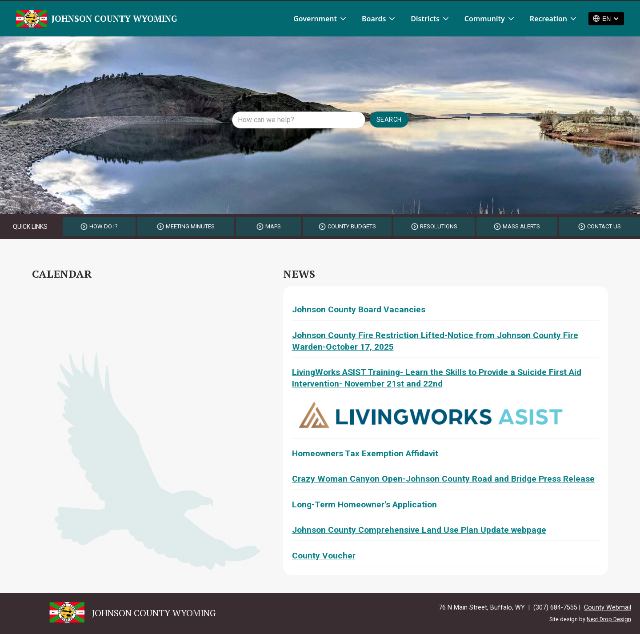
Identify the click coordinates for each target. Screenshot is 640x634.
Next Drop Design (609, 619)
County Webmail (607, 607)
